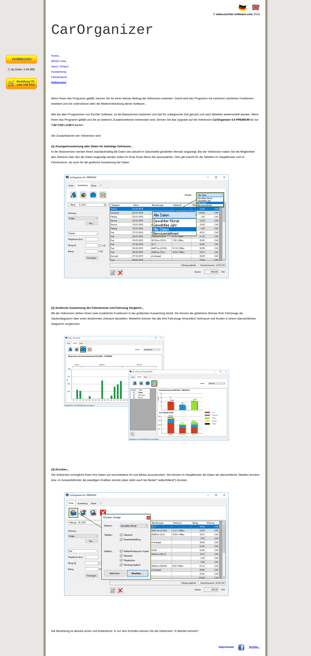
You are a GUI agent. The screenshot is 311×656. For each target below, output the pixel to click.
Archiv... (254, 647)
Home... (56, 55)
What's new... (59, 61)
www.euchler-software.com (234, 14)
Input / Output (59, 66)
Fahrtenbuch (59, 77)
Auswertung (58, 71)
